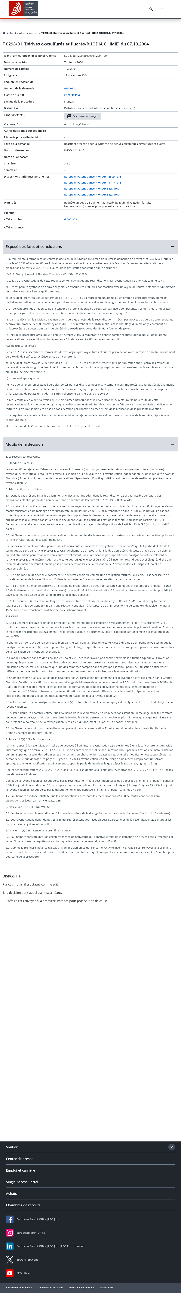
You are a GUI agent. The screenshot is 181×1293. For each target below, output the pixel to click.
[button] (90, 247)
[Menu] (162, 9)
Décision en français (83, 116)
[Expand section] (171, 1147)
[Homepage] (4, 33)
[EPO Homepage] (23, 9)
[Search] (151, 9)
